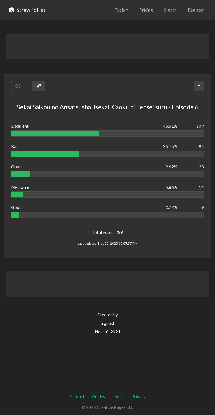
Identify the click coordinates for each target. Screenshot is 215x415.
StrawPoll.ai (27, 9)
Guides (98, 396)
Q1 (18, 85)
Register (196, 9)
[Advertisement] (107, 46)
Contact (77, 396)
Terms (118, 396)
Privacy (138, 396)
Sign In (170, 9)
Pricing (146, 9)
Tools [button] (119, 9)
